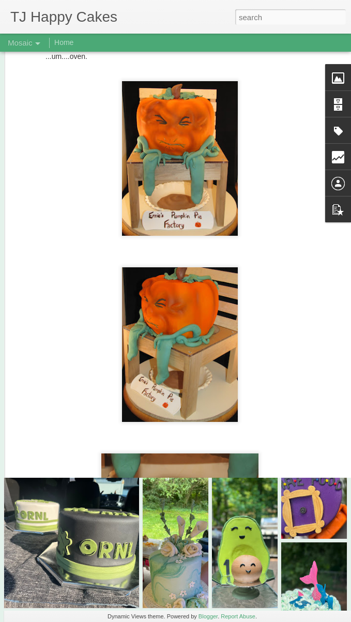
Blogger (208, 616)
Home (63, 42)
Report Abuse (238, 616)
